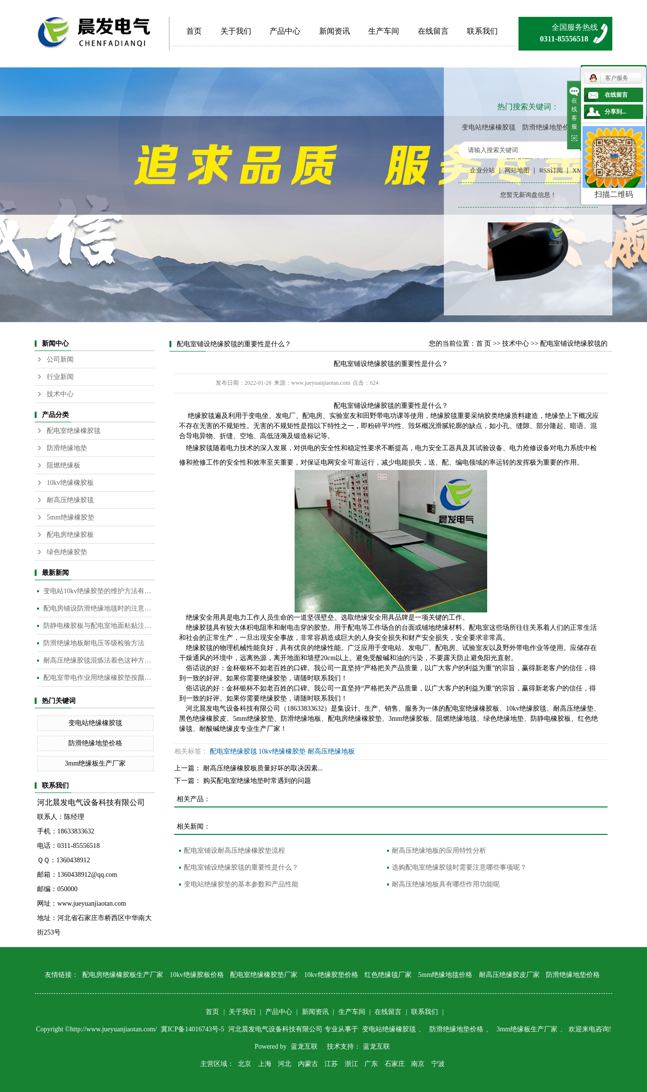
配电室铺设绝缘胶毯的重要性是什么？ (241, 867)
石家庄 (395, 1063)
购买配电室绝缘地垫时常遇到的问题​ (257, 780)
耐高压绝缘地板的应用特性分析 (439, 850)
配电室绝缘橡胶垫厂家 (264, 974)
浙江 (351, 1063)
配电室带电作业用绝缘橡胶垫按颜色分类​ (98, 677)
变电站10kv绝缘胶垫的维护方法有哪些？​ (98, 591)
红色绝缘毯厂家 (388, 974)
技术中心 (60, 394)
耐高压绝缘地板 (331, 751)
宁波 (438, 1063)
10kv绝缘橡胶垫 (282, 751)
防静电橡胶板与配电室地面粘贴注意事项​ (98, 625)
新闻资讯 (334, 31)
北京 (244, 1063)
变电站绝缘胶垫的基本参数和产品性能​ (241, 884)
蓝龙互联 (304, 1046)
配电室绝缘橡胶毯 (74, 430)
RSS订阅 (551, 170)
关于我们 (235, 31)
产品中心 (285, 31)
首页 (194, 31)
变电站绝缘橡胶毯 (489, 127)
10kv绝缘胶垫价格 (331, 974)
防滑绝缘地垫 (67, 448)
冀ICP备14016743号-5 (193, 1029)
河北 (284, 1063)
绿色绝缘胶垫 (67, 552)
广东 (371, 1063)
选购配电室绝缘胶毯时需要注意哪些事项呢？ (459, 867)
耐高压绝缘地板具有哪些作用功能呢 (446, 884)
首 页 (484, 343)
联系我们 (482, 31)
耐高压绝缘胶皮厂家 (509, 974)
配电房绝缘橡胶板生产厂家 (122, 974)
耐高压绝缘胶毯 (70, 500)
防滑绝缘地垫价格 (549, 127)
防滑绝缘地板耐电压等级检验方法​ (93, 643)
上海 (265, 1063)
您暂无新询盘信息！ (528, 194)
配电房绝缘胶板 (70, 534)
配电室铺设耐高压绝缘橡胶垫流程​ (234, 850)
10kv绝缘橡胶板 (70, 482)
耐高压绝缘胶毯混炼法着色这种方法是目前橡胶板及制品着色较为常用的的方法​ (98, 660)
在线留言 (433, 31)
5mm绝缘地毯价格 (445, 974)
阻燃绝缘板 (63, 465)
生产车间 (383, 31)
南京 (418, 1063)
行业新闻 (60, 376)
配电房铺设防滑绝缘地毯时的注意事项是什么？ (98, 608)
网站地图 (517, 170)
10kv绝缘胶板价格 (197, 974)
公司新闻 (60, 359)
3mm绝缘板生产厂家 (95, 763)
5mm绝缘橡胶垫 (70, 517)
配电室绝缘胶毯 (233, 751)
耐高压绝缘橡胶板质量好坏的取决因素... (263, 768)
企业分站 (482, 170)
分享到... (615, 111)
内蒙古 (308, 1063)
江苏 (331, 1063)
